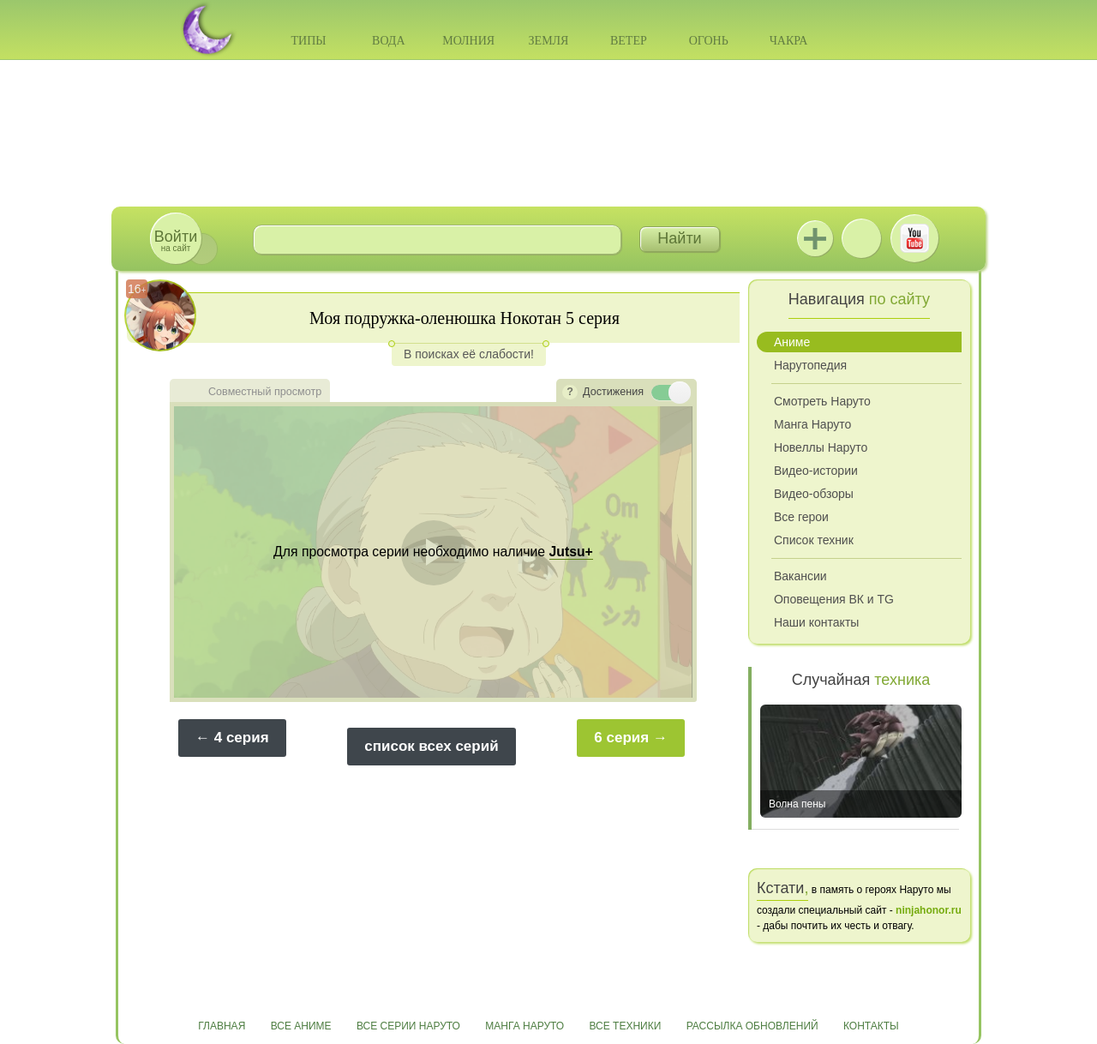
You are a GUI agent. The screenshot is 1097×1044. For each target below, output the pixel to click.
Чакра (789, 40)
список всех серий (431, 746)
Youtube (914, 238)
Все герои (801, 517)
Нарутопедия (810, 365)
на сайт (175, 240)
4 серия (241, 737)
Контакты (871, 1026)
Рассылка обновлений (752, 1026)
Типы (308, 40)
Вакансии (800, 576)
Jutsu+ (815, 238)
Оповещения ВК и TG (834, 599)
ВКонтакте (861, 238)
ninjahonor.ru (929, 910)
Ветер (628, 40)
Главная (221, 1026)
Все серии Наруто (408, 1026)
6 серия (621, 737)
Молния (468, 40)
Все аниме (301, 1026)
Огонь (708, 40)
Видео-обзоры (814, 494)
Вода (388, 40)
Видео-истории (816, 470)
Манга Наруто (812, 424)
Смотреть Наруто (822, 401)
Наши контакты (816, 622)
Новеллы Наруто (820, 447)
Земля (549, 40)
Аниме (792, 342)
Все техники (625, 1026)
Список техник (814, 540)
